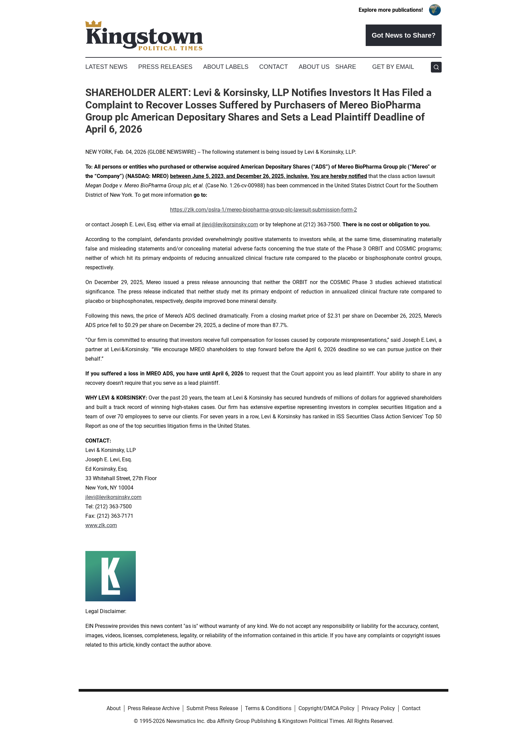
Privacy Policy (378, 708)
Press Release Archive (153, 708)
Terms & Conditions (268, 708)
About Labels (225, 66)
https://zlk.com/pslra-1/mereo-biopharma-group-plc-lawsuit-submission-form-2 (263, 209)
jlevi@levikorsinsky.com (230, 224)
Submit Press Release (212, 708)
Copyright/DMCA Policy (326, 708)
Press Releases (165, 66)
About (114, 708)
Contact (273, 66)
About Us (314, 66)
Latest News (106, 66)
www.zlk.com (101, 525)
